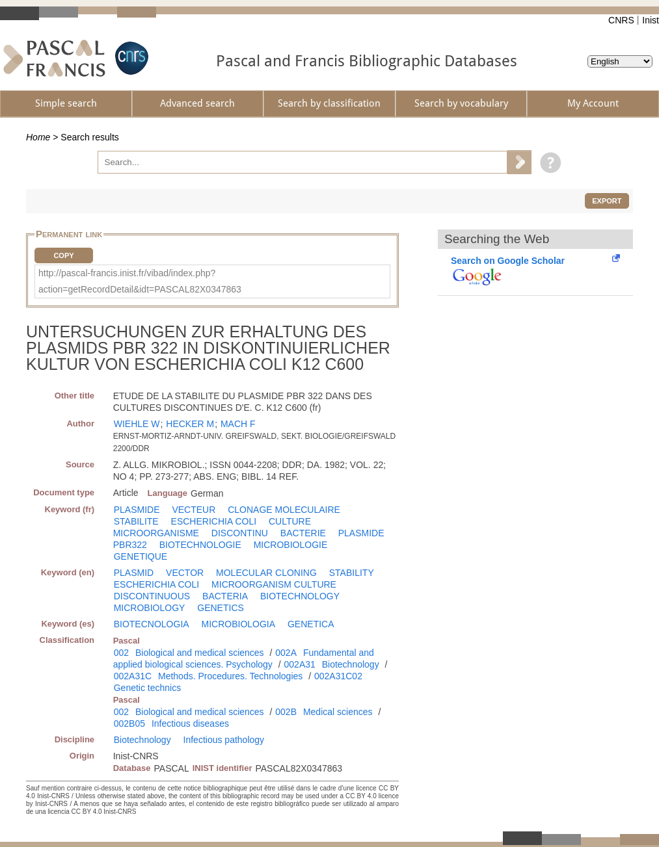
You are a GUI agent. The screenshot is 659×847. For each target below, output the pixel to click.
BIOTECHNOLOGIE (200, 545)
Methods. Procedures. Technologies (230, 676)
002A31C (133, 676)
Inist (650, 20)
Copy (63, 255)
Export (606, 201)
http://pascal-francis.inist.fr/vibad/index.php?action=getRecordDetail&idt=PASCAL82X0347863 (139, 281)
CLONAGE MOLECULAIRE (284, 509)
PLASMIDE (137, 509)
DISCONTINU (239, 533)
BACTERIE (303, 533)
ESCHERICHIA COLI (213, 521)
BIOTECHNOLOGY (300, 596)
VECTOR (185, 572)
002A (286, 652)
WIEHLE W (137, 424)
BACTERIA (225, 596)
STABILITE (136, 521)
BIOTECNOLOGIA (151, 624)
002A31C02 (338, 676)
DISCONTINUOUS (152, 596)
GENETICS (220, 608)
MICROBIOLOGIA (239, 624)
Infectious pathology (224, 740)
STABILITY (351, 572)
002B (286, 712)
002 (121, 652)
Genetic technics (148, 688)
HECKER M (190, 424)
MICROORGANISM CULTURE (273, 584)
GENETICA (311, 624)
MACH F (238, 424)
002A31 (300, 664)
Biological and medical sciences (199, 652)
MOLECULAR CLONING (266, 572)
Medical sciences (338, 712)
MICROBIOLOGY (149, 608)
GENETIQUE (140, 556)
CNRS (621, 20)
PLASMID (134, 572)
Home (38, 137)
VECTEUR (193, 509)
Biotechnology (350, 664)
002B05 (129, 723)
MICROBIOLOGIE (291, 545)
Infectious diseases (190, 723)
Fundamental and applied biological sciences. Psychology (243, 658)
